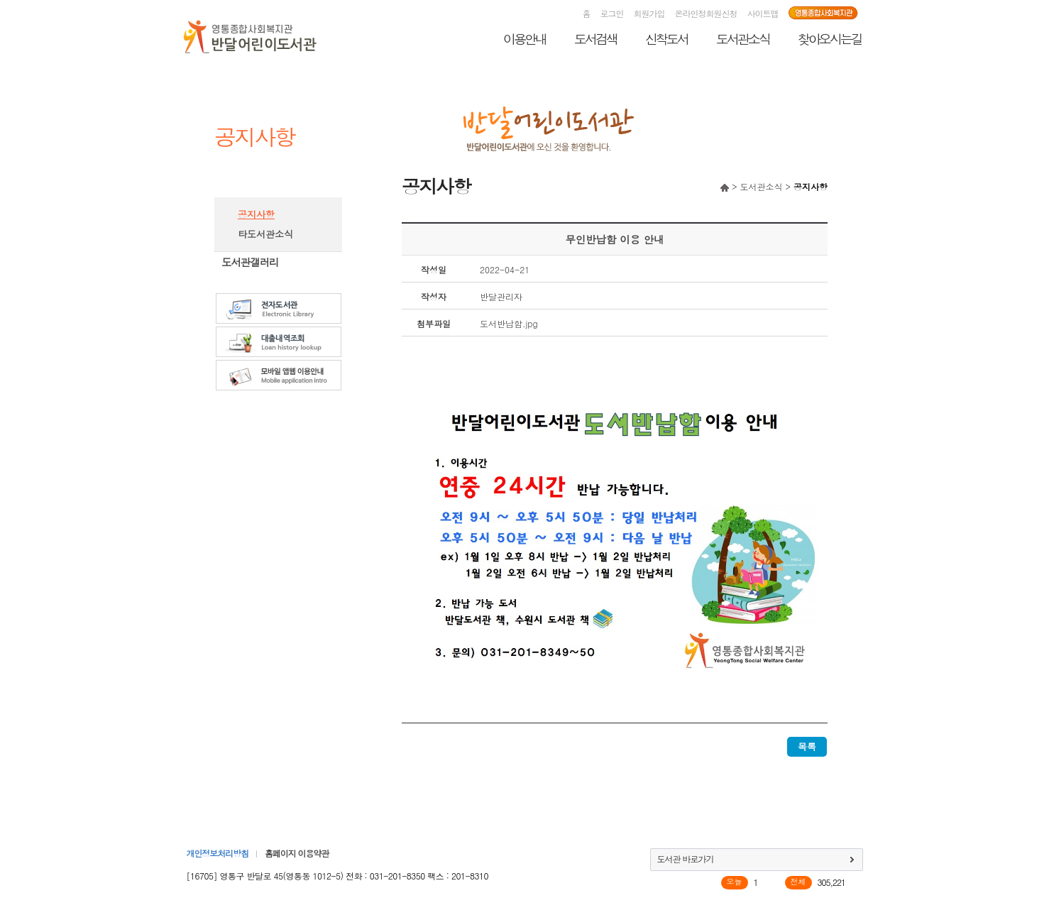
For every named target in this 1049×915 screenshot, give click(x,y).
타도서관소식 (265, 234)
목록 (807, 746)
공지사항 (256, 214)
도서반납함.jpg (509, 323)
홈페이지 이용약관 (297, 853)
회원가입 (649, 13)
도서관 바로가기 (685, 859)
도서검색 (595, 39)
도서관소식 (742, 39)
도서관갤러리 (249, 262)
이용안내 (524, 39)
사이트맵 (763, 13)
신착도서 (666, 39)
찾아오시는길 (830, 39)
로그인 (612, 13)
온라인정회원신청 (706, 13)
